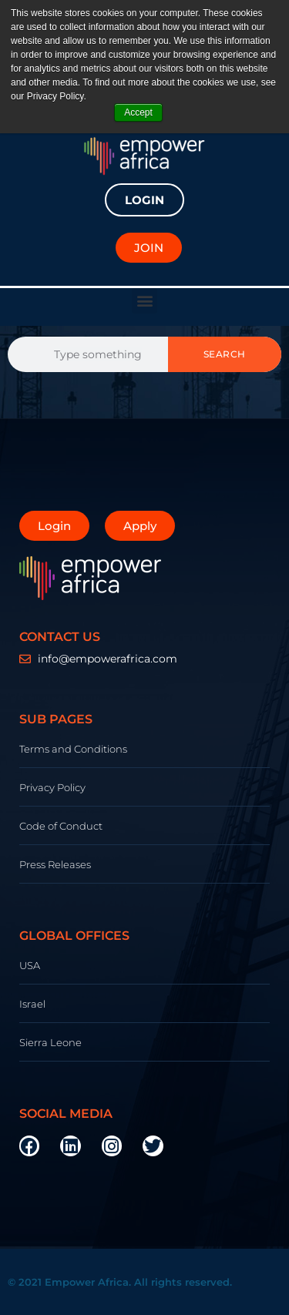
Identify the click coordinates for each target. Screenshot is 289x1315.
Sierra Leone (50, 1042)
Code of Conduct (60, 826)
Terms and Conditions (73, 749)
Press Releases (55, 864)
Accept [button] (138, 112)
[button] (144, 301)
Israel (32, 1004)
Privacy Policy (52, 787)
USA (29, 965)
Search (224, 354)
